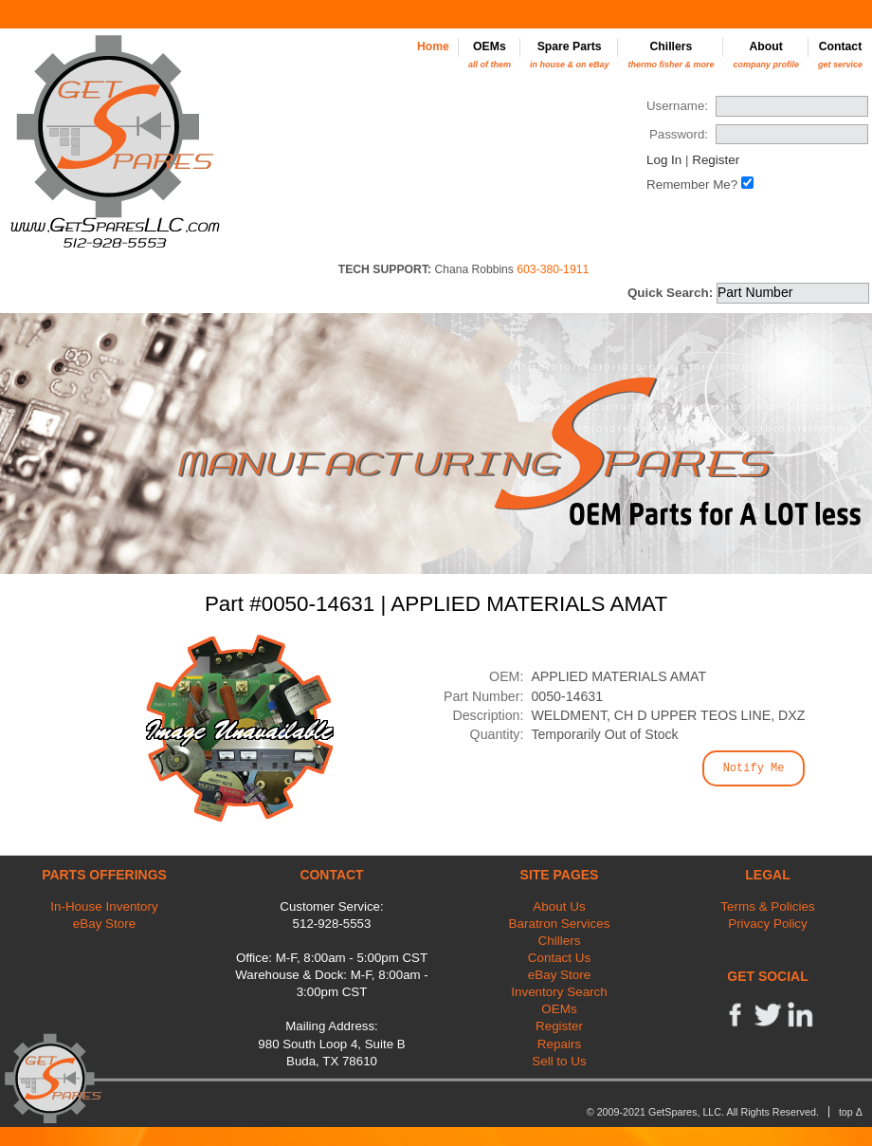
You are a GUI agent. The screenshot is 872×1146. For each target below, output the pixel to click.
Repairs (559, 1044)
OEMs (489, 54)
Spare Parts (569, 54)
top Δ (851, 1112)
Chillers (670, 54)
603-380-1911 (553, 269)
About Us (559, 906)
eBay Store (104, 923)
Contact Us (559, 958)
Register (715, 160)
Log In (663, 160)
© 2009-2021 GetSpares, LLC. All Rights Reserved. (703, 1112)
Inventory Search (559, 992)
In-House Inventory (104, 906)
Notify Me (754, 768)
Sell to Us (559, 1061)
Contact (840, 54)
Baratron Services (559, 923)
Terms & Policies (767, 906)
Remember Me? (691, 184)
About (766, 54)
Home (433, 46)
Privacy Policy (768, 923)
